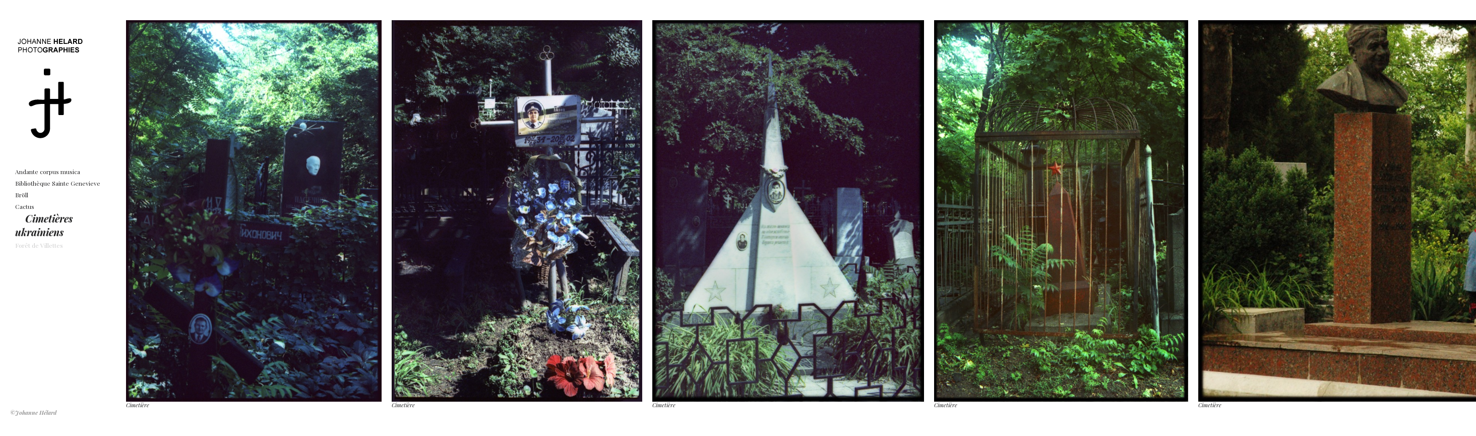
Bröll (21, 195)
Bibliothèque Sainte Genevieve (57, 183)
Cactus (24, 206)
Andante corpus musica (47, 172)
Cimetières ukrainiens (44, 225)
